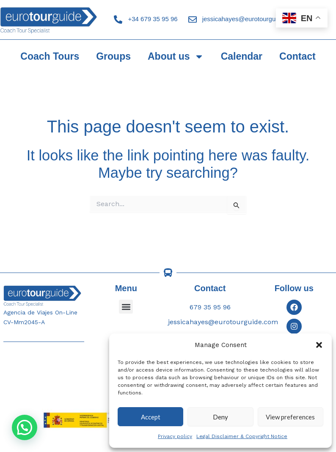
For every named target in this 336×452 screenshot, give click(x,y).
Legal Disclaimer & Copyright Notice (241, 436)
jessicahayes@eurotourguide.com (250, 18)
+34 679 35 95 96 (152, 18)
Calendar (241, 56)
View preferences (290, 417)
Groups (113, 56)
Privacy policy (175, 436)
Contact (297, 56)
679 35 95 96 (210, 307)
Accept (150, 417)
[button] (319, 345)
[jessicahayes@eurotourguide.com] (192, 19)
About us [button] (176, 56)
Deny (220, 417)
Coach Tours (49, 56)
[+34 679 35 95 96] (118, 19)
